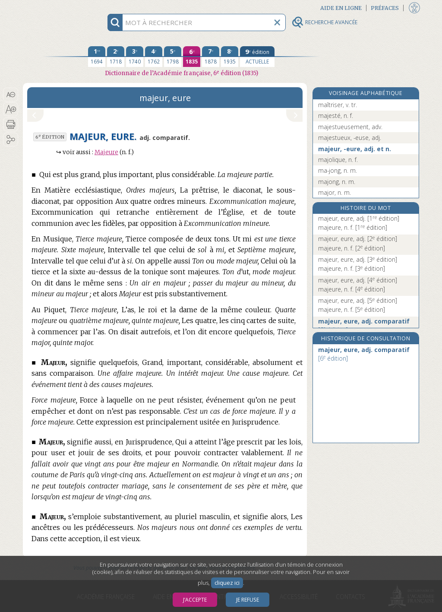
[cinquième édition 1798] (172, 56)
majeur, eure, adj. (358, 218)
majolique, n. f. (338, 159)
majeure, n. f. (352, 227)
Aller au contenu (56, 7)
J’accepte (195, 599)
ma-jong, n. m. (337, 170)
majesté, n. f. (335, 115)
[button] (10, 94)
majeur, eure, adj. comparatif (364, 325)
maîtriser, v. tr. (337, 105)
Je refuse (247, 599)
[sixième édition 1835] (191, 56)
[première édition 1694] (96, 56)
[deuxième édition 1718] (115, 56)
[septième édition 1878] (210, 56)
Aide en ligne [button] (341, 8)
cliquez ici (227, 583)
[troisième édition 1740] (134, 56)
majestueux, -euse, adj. (349, 137)
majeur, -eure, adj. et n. (354, 149)
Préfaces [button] (385, 8)
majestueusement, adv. (350, 127)
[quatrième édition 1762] (153, 56)
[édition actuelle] (257, 56)
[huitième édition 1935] (229, 56)
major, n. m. (334, 192)
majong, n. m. (336, 182)
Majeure (106, 152)
